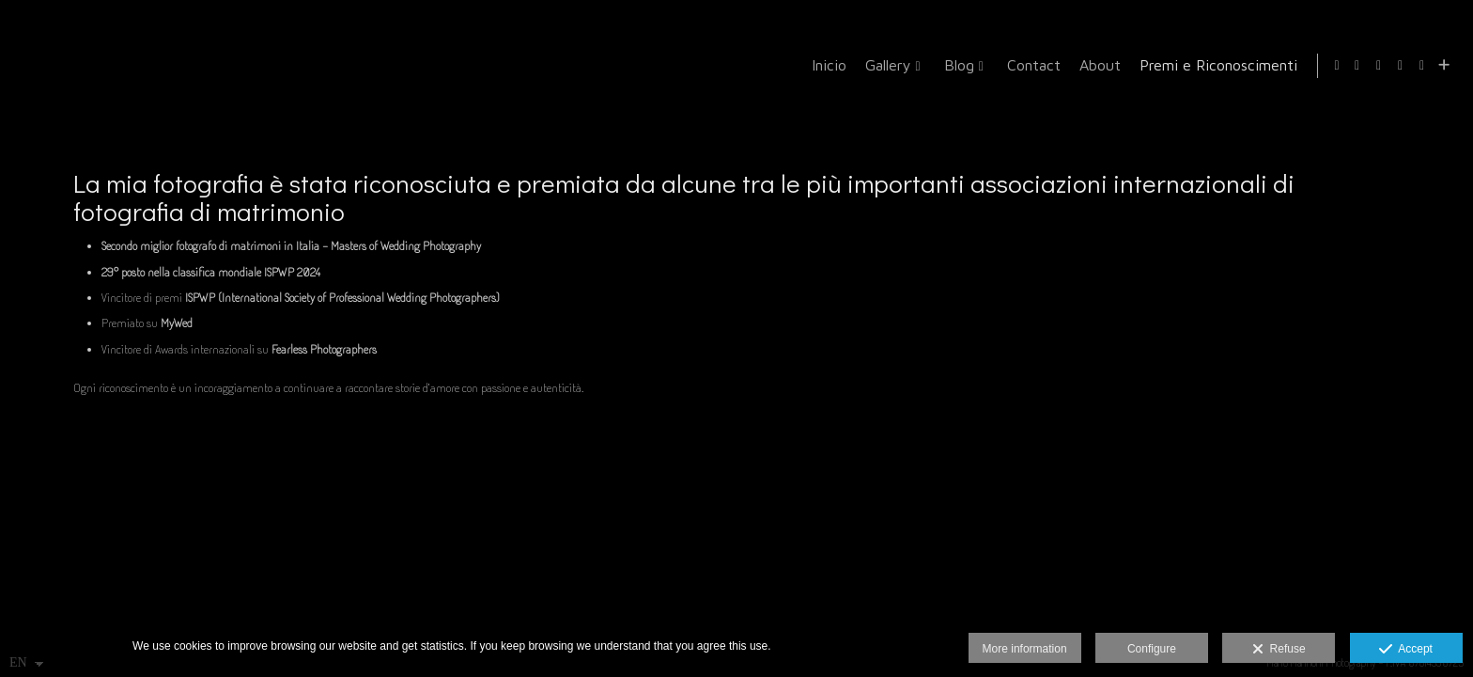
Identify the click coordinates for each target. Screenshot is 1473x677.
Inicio (825, 65)
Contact (1030, 65)
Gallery (884, 65)
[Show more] (1443, 65)
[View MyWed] (1422, 65)
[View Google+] (1400, 65)
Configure (1151, 648)
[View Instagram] (1379, 65)
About (1096, 65)
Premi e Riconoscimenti (1215, 65)
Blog (955, 65)
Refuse (1279, 649)
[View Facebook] (1357, 65)
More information (1025, 648)
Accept (1406, 649)
